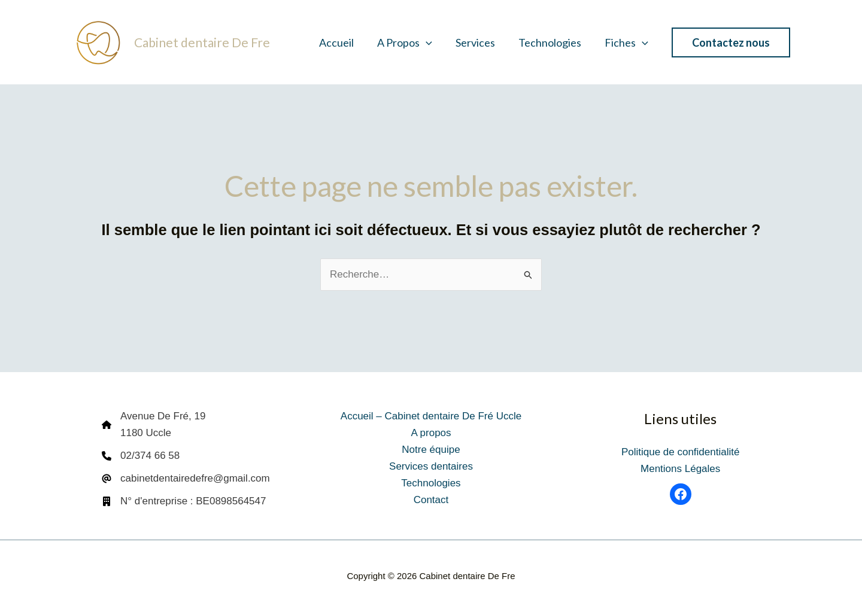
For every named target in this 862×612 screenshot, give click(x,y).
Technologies (552, 42)
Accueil (344, 42)
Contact (431, 500)
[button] (432, 42)
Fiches (627, 42)
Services (479, 42)
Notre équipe (431, 449)
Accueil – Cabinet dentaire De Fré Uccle (431, 416)
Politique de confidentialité (680, 452)
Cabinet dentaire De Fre (202, 42)
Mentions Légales (680, 468)
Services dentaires (431, 466)
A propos (410, 42)
